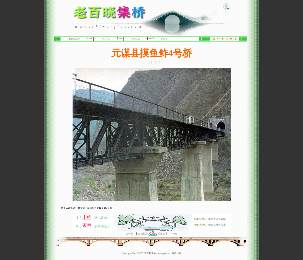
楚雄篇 (164, 38)
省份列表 (105, 38)
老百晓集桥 (74, 38)
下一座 (173, 233)
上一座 (129, 233)
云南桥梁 (135, 38)
